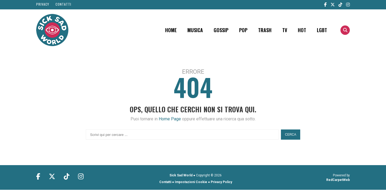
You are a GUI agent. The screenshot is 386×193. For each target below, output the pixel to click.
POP (243, 30)
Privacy (42, 4)
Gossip (221, 30)
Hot (302, 30)
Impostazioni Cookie (191, 182)
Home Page (170, 118)
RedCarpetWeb (338, 180)
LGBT (322, 30)
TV (284, 30)
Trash (265, 30)
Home (171, 30)
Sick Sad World (180, 175)
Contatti (63, 4)
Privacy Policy (221, 182)
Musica (195, 30)
